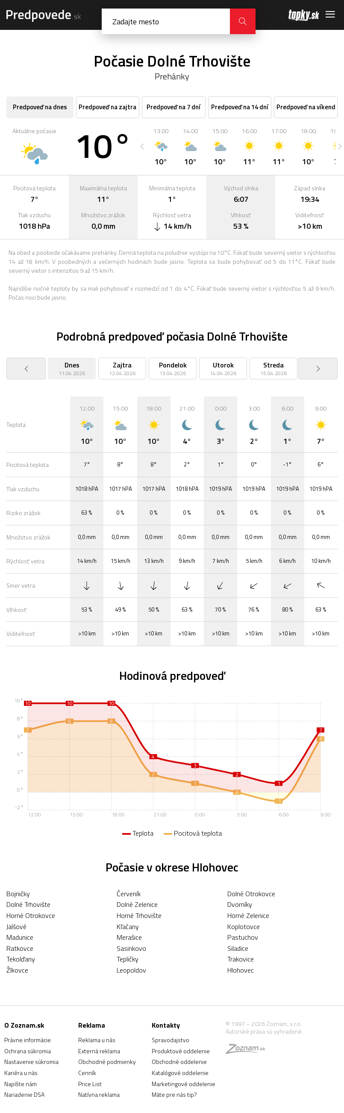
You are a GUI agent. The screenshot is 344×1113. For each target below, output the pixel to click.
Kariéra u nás (21, 1072)
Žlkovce (17, 970)
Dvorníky (239, 904)
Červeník (129, 894)
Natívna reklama (99, 1094)
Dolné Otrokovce (251, 894)
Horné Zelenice (248, 915)
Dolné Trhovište (28, 904)
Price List (90, 1083)
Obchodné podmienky (107, 1061)
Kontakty (166, 1025)
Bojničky (18, 894)
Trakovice (240, 959)
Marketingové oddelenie (183, 1083)
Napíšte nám (20, 1083)
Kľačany (128, 926)
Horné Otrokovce (30, 915)
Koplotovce (243, 926)
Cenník (87, 1072)
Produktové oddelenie (181, 1050)
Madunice (19, 937)
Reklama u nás (96, 1039)
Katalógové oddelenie (180, 1072)
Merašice (129, 937)
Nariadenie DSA (24, 1094)
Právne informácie (27, 1039)
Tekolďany (20, 959)
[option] (161, 146)
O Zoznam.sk (24, 1025)
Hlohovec (240, 970)
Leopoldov (131, 970)
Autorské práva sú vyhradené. (264, 1031)
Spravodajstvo (170, 1039)
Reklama (91, 1025)
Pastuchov (242, 937)
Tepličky (127, 959)
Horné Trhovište (139, 915)
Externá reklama (99, 1050)
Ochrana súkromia (27, 1050)
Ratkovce (19, 948)
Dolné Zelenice (137, 904)
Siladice (237, 948)
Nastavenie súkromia (31, 1061)
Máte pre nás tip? (174, 1094)
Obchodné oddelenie (179, 1061)
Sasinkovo (131, 948)
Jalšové (16, 926)
